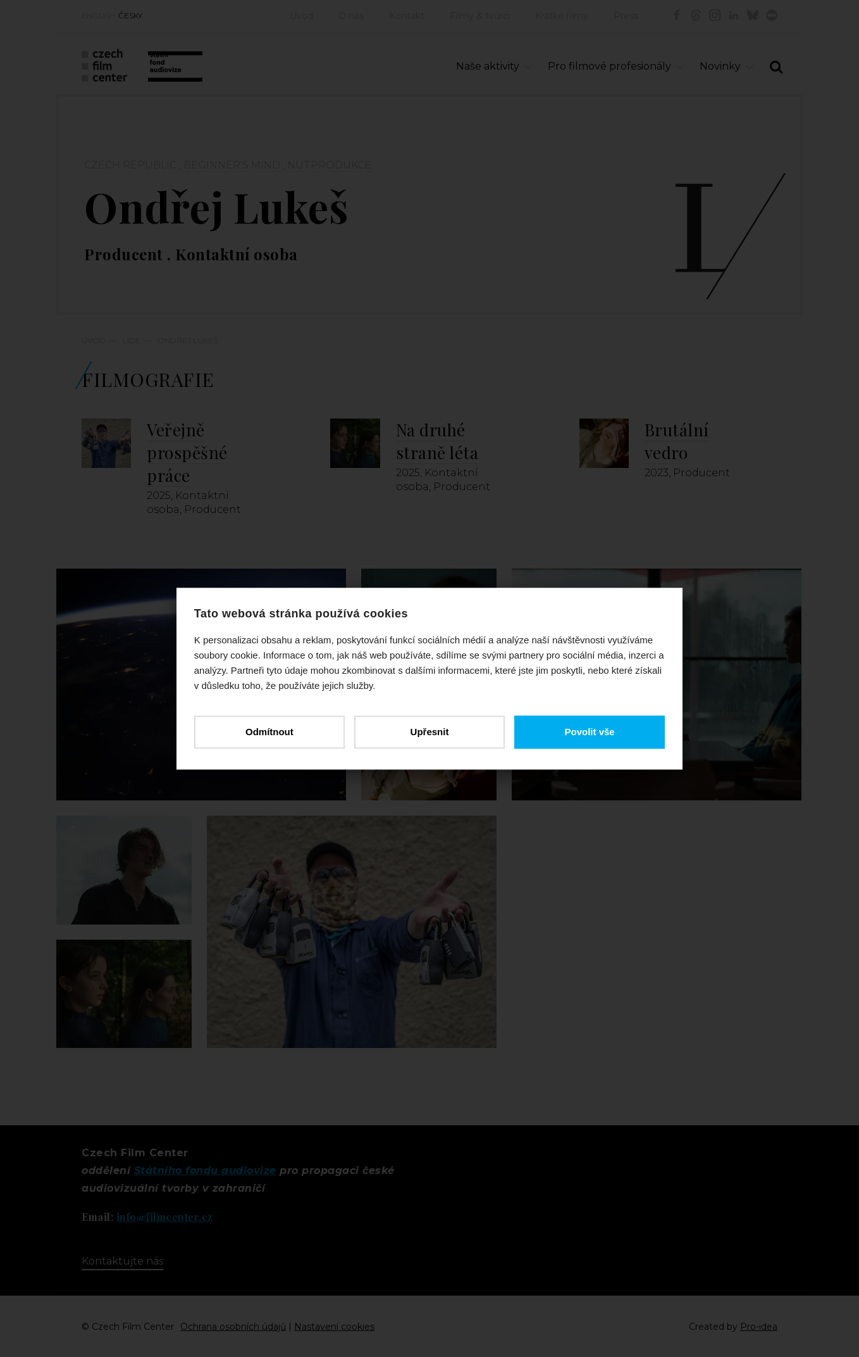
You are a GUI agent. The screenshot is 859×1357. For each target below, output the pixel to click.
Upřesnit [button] (430, 731)
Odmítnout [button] (270, 731)
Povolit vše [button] (589, 731)
